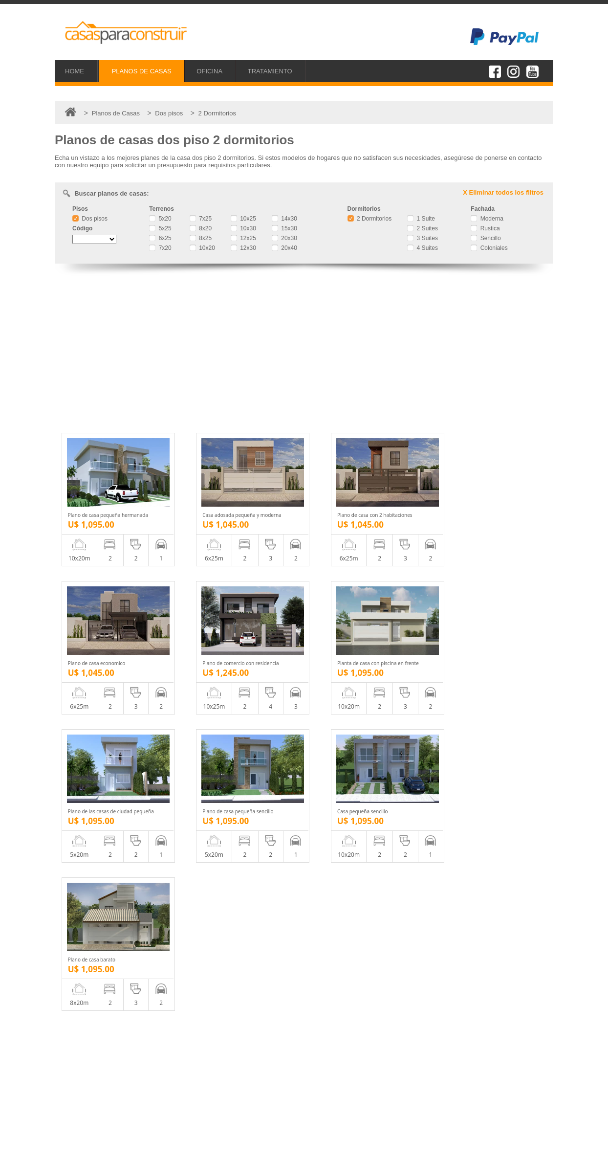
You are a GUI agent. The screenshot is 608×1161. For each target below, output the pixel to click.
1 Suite (421, 218)
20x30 (284, 238)
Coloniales (489, 248)
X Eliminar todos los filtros (503, 192)
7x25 (201, 218)
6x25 (160, 238)
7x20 (160, 248)
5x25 (160, 228)
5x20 (160, 218)
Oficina (84, 1081)
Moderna (487, 218)
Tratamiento (91, 1092)
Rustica (485, 228)
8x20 (201, 228)
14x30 (284, 218)
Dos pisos (90, 218)
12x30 (243, 248)
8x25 (201, 238)
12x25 (243, 238)
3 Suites (422, 238)
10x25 (243, 218)
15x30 (284, 228)
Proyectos (88, 1070)
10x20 (202, 248)
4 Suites (422, 248)
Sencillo (485, 238)
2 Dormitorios (369, 218)
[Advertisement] (304, 349)
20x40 (284, 248)
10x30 (243, 228)
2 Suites (422, 228)
